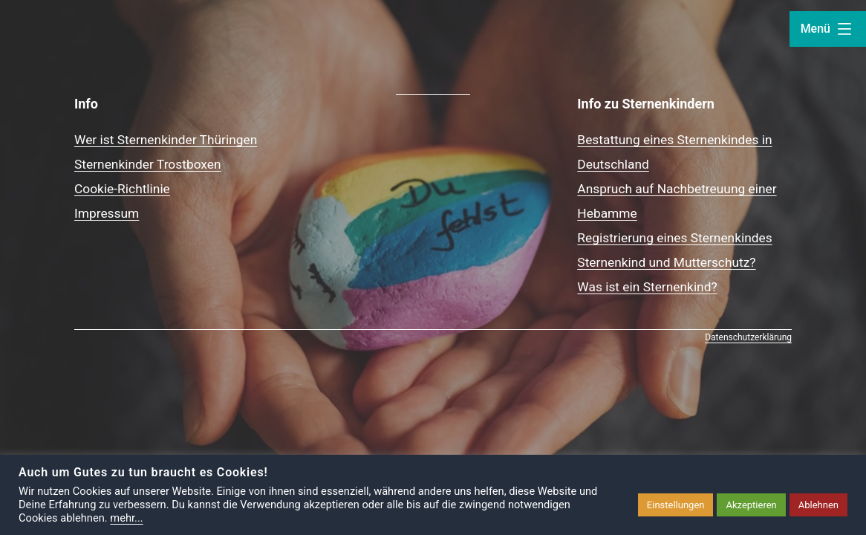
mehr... (126, 518)
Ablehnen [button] (818, 504)
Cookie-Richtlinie (122, 188)
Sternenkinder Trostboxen (147, 164)
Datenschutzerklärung (748, 337)
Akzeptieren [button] (751, 504)
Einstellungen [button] (676, 504)
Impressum (106, 213)
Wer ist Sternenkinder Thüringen (165, 139)
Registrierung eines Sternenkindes (674, 237)
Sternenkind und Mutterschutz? (666, 262)
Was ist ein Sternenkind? (647, 286)
